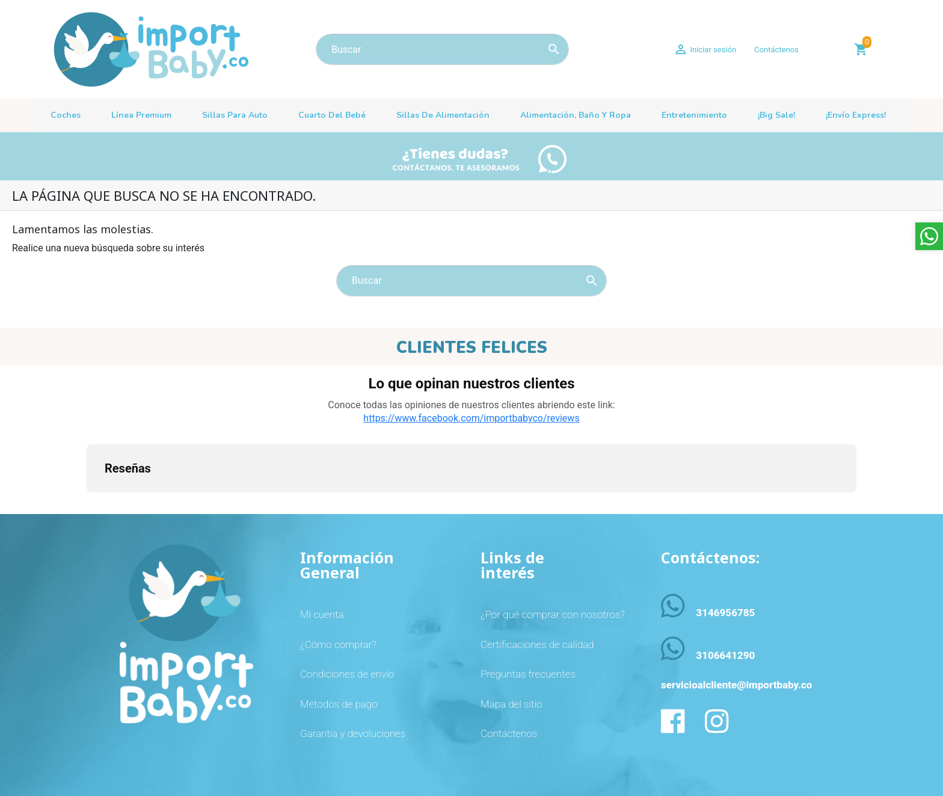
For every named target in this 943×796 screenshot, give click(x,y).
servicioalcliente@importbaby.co (736, 685)
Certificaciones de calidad (537, 644)
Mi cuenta (322, 614)
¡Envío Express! (856, 115)
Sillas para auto (235, 115)
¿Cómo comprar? (338, 644)
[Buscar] (442, 49)
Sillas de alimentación (443, 115)
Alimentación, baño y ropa (575, 115)
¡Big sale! (776, 115)
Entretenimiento (694, 115)
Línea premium (141, 115)
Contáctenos (776, 49)
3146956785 (725, 613)
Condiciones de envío (347, 674)
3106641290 (725, 655)
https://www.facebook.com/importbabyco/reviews (471, 418)
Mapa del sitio (511, 704)
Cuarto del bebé (332, 115)
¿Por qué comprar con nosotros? (553, 614)
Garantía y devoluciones (352, 733)
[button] (86, 504)
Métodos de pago (339, 704)
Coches (66, 115)
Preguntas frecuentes (528, 674)
